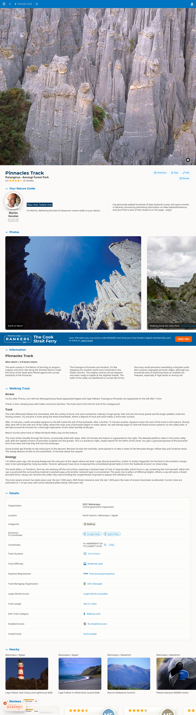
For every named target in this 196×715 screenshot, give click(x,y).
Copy (111, 545)
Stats (36, 711)
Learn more (87, 340)
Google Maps (92, 533)
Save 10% (183, 339)
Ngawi (21, 654)
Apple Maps (111, 533)
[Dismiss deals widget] (5, 703)
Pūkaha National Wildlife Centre (172, 692)
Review (184, 178)
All (36, 701)
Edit (185, 172)
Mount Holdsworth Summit (121, 692)
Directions (160, 172)
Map (174, 172)
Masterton (126, 654)
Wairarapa (10, 654)
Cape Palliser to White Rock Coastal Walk (79, 692)
